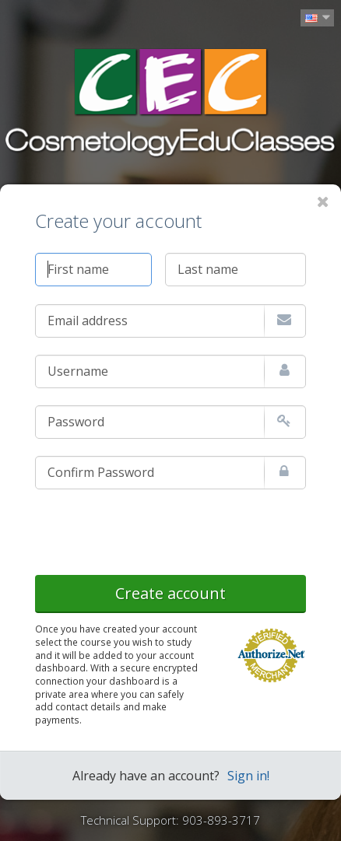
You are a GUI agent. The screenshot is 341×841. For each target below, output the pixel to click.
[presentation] (153, 529)
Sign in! (248, 775)
